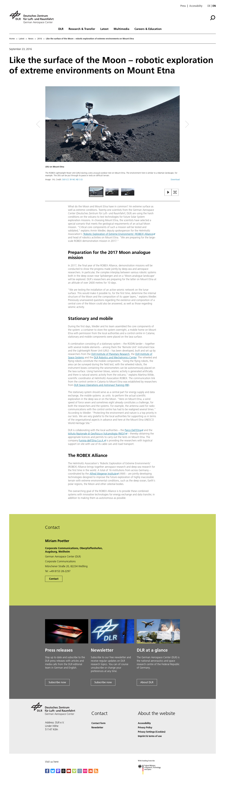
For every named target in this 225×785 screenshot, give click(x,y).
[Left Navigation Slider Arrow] (49, 124)
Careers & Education (148, 29)
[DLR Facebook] (47, 772)
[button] (112, 136)
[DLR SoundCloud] (90, 772)
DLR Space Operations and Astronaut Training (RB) (101, 385)
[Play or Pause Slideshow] (168, 192)
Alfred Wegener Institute (103, 473)
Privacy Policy (145, 727)
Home (12, 39)
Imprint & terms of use (150, 735)
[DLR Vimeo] (74, 772)
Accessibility (195, 5)
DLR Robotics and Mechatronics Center (115, 357)
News (30, 39)
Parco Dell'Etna (133, 430)
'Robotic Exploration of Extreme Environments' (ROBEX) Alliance (118, 234)
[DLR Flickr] (85, 772)
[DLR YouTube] (69, 772)
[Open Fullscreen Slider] (175, 192)
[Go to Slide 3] (128, 192)
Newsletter (97, 727)
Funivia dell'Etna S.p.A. (91, 440)
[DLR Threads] (63, 772)
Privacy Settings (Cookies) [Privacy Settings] (151, 731)
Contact (53, 578)
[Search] (212, 17)
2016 (39, 39)
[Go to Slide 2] (112, 192)
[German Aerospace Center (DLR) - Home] (32, 17)
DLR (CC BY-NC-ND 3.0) (72, 179)
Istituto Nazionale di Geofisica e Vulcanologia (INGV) (96, 433)
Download (175, 179)
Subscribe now (57, 682)
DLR (60, 29)
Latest (104, 29)
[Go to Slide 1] (96, 192)
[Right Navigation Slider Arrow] (176, 124)
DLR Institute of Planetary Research (110, 354)
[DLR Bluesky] (53, 772)
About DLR (146, 682)
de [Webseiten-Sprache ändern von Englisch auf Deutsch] (209, 5)
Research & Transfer (82, 29)
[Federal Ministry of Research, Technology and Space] (152, 777)
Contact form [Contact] (98, 723)
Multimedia (121, 29)
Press (183, 5)
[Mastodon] (58, 772)
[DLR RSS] (96, 772)
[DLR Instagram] (79, 772)
